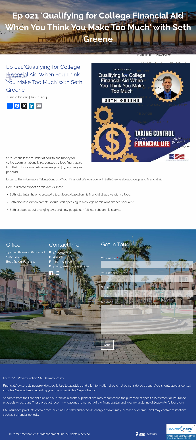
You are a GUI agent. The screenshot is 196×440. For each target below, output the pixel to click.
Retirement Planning (153, 88)
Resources (145, 113)
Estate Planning (149, 105)
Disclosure (178, 63)
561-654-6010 (62, 257)
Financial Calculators (154, 122)
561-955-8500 (62, 252)
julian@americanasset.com (71, 266)
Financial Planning (151, 80)
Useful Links (146, 130)
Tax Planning (177, 105)
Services (143, 71)
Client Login (180, 138)
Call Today (181, 147)
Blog (161, 138)
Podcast (146, 138)
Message (121, 302)
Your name (122, 258)
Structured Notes (150, 63)
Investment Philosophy (154, 54)
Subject (120, 287)
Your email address (128, 273)
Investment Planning (153, 96)
